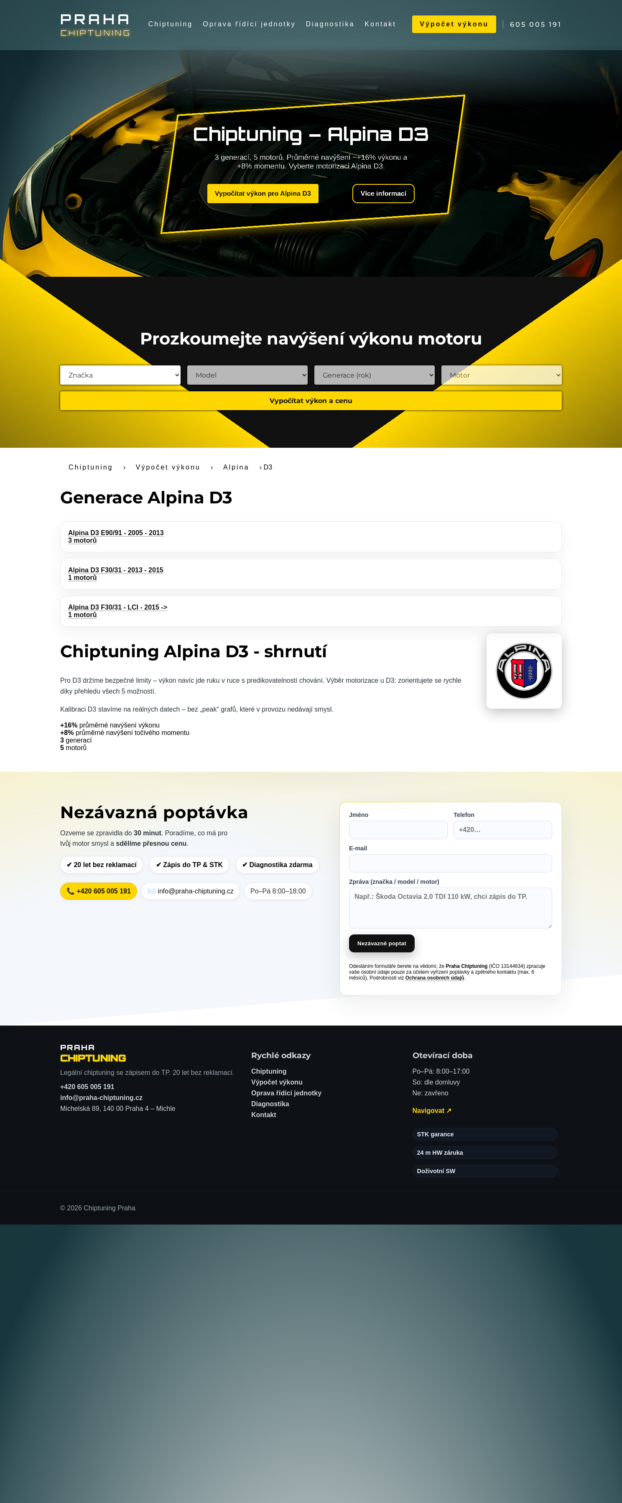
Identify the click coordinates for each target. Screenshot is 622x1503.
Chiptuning (170, 24)
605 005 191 (536, 24)
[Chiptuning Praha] (96, 24)
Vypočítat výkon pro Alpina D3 (267, 193)
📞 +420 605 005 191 (98, 891)
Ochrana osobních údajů (434, 978)
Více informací (376, 195)
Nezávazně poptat (381, 943)
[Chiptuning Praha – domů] (93, 1053)
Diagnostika (330, 24)
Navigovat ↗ (432, 1110)
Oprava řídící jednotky (249, 24)
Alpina (236, 467)
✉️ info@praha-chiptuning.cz (191, 891)
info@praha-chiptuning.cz (101, 1097)
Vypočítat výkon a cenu (311, 401)
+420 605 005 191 (87, 1086)
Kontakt (380, 24)
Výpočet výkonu (454, 24)
